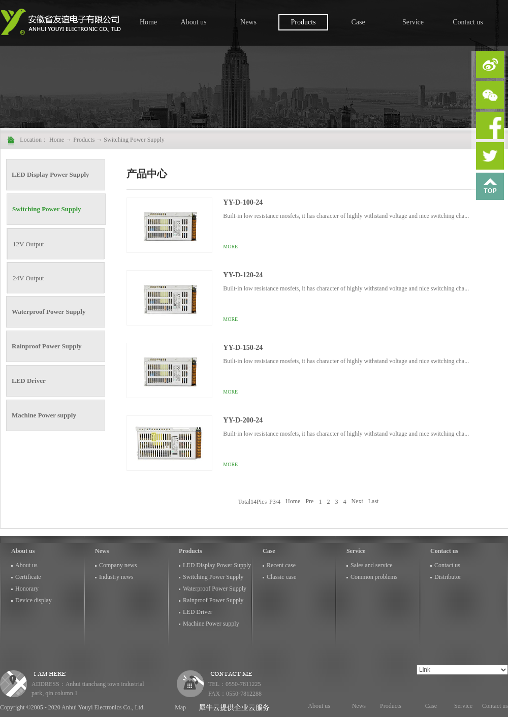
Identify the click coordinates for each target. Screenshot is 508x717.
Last (373, 501)
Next (357, 501)
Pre (309, 501)
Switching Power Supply (134, 139)
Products (83, 139)
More (230, 246)
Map (179, 707)
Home (148, 22)
